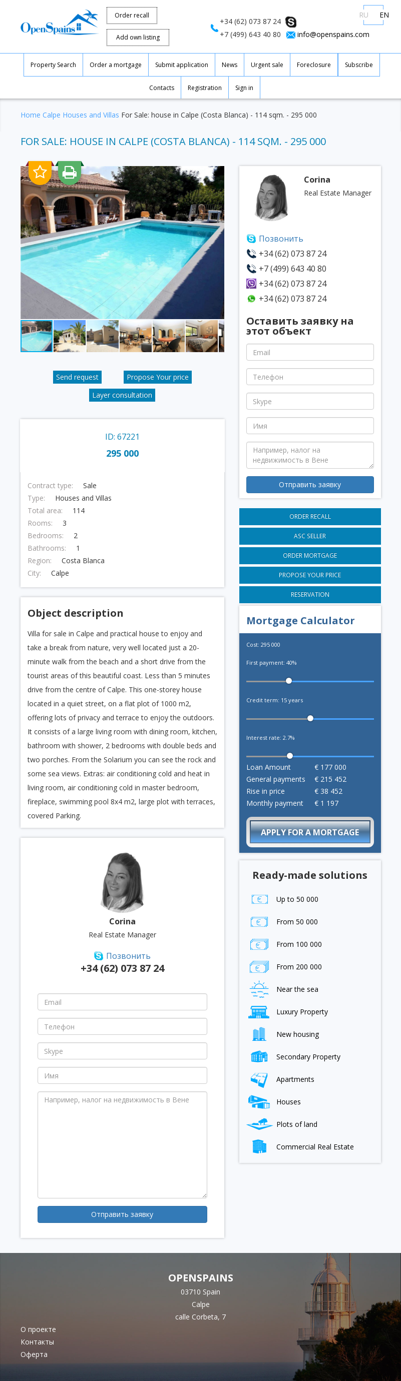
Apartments (280, 1079)
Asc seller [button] (310, 536)
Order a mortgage (116, 65)
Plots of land (281, 1124)
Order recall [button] (310, 516)
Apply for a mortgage (310, 832)
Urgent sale (267, 65)
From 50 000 (282, 921)
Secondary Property (293, 1056)
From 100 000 (284, 944)
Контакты (37, 1341)
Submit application (181, 65)
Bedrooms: (46, 535)
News (229, 65)
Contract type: (50, 485)
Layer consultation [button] (122, 395)
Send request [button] (77, 377)
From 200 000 (284, 966)
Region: (40, 560)
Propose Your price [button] (158, 377)
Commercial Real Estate (300, 1146)
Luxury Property (287, 1011)
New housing (282, 1034)
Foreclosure (314, 65)
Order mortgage (310, 555)
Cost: (263, 644)
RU (363, 15)
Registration (205, 88)
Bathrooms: (47, 548)
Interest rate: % (270, 737)
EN (384, 15)
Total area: (45, 510)
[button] (215, 175)
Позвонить (128, 955)
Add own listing (138, 37)
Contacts (161, 88)
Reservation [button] (310, 594)
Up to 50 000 (282, 899)
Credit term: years (274, 700)
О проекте (38, 1329)
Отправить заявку (122, 1214)
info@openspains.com (333, 34)
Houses (273, 1101)
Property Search (53, 65)
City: (34, 573)
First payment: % (271, 662)
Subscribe (359, 65)
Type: (36, 498)
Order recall (132, 15)
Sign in (244, 88)
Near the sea (282, 989)
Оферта (34, 1354)
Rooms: (40, 523)
